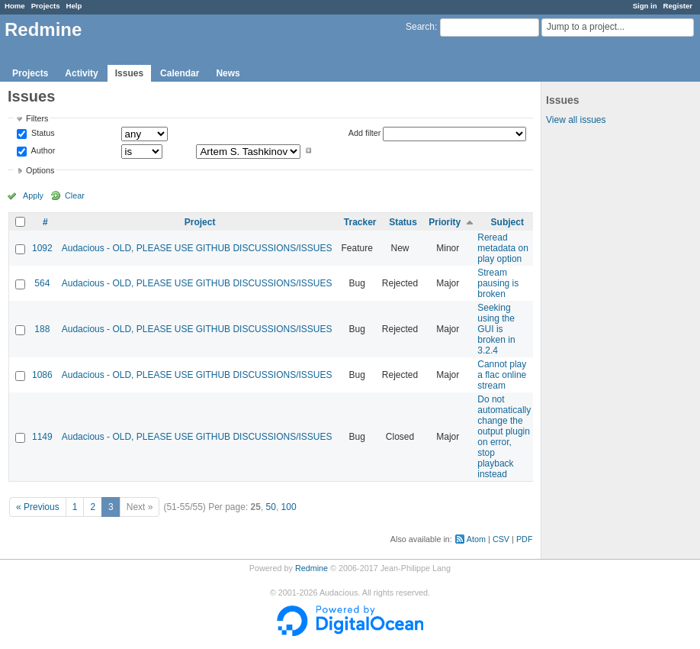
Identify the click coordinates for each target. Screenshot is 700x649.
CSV (501, 539)
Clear (75, 195)
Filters (37, 118)
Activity (81, 73)
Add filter (364, 132)
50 (271, 507)
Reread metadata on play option (502, 248)
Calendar (179, 73)
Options (40, 170)
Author (42, 150)
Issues (129, 73)
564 (42, 283)
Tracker (360, 222)
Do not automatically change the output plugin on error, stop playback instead (504, 436)
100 (289, 507)
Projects (45, 6)
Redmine (311, 568)
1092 (42, 248)
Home (15, 6)
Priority (445, 222)
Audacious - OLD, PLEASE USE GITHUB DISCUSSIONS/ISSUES (197, 248)
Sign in (645, 6)
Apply (33, 195)
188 (42, 329)
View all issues (575, 120)
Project (200, 222)
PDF (524, 539)
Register (677, 6)
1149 (42, 436)
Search (420, 26)
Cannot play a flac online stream (501, 375)
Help (74, 6)
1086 (42, 375)
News (227, 73)
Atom (476, 539)
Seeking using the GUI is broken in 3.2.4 (496, 329)
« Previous (37, 507)
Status (42, 133)
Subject (507, 222)
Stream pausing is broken (498, 283)
